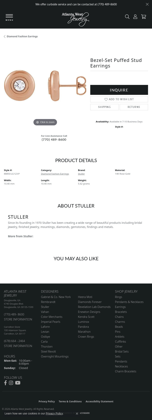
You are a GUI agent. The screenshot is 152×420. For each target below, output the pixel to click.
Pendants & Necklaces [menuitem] (129, 302)
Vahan (45, 312)
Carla (44, 341)
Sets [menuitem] (117, 356)
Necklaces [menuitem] (121, 366)
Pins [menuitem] (117, 332)
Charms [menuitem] (120, 322)
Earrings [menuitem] (120, 307)
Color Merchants (51, 317)
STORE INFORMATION (18, 319)
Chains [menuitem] (119, 317)
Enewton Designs (89, 312)
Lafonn (45, 327)
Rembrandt (48, 302)
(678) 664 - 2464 (14, 341)
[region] (45, 85)
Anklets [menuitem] (119, 336)
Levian (45, 332)
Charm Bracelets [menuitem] (125, 371)
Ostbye (45, 336)
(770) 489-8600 (54, 139)
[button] (126, 17)
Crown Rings (86, 336)
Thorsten (46, 346)
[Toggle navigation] (9, 17)
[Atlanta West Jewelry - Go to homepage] (75, 18)
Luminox (83, 322)
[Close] (147, 4)
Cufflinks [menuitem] (120, 341)
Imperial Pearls (50, 322)
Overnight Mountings (54, 356)
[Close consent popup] (77, 413)
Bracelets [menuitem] (121, 312)
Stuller (81, 173)
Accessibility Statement (99, 401)
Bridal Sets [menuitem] (122, 351)
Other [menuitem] (119, 346)
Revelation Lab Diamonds (94, 307)
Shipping (104, 107)
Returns (134, 107)
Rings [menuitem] (118, 297)
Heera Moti (85, 297)
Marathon (84, 332)
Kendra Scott (86, 317)
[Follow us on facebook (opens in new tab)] (5, 383)
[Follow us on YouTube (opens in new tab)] (17, 383)
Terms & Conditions (70, 401)
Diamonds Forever (90, 302)
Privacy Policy (47, 401)
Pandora (83, 327)
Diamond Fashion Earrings (22, 36)
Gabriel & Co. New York (56, 297)
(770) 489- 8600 (14, 314)
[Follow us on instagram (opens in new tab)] (11, 383)
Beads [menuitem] (119, 327)
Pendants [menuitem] (121, 361)
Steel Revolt (48, 351)
